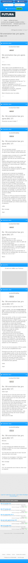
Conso (13, 554)
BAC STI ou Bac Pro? (6, 525)
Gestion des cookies (21, 554)
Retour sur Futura (7, 1)
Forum (5, 20)
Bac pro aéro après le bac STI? (9, 520)
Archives (9, 554)
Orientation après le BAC (19, 23)
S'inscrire (21, 1)
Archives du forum (13, 20)
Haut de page (21, 557)
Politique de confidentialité (10, 557)
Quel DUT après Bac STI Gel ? (8, 494)
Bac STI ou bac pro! (6, 509)
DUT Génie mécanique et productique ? (19, 495)
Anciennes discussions (6, 23)
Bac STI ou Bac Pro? (6, 503)
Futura (3, 554)
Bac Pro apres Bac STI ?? (7, 514)
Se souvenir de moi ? (11, 8)
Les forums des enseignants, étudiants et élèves (12, 22)
